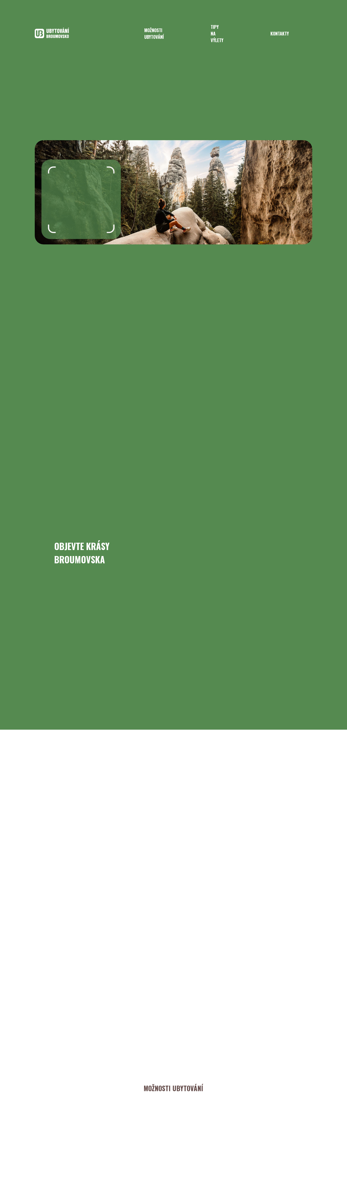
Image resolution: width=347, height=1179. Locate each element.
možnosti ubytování (154, 33)
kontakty (279, 33)
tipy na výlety (217, 33)
